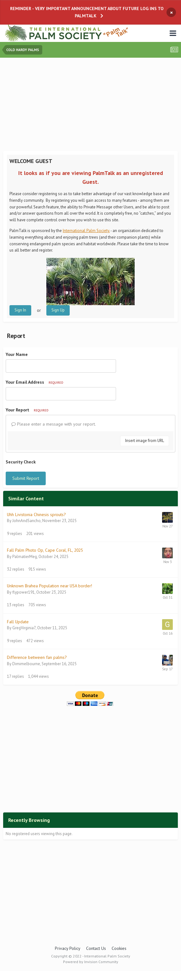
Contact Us (96, 948)
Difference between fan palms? (37, 657)
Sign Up (58, 310)
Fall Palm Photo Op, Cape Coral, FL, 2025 (45, 550)
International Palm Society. (86, 230)
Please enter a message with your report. (53, 424)
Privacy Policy (67, 948)
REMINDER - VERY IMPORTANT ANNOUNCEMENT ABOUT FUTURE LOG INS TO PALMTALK (87, 12)
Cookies (119, 948)
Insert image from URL (144, 440)
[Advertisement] (92, 105)
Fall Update (18, 622)
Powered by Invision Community (90, 961)
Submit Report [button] (25, 478)
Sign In (20, 310)
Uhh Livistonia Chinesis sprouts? (36, 514)
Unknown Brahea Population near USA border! (49, 586)
